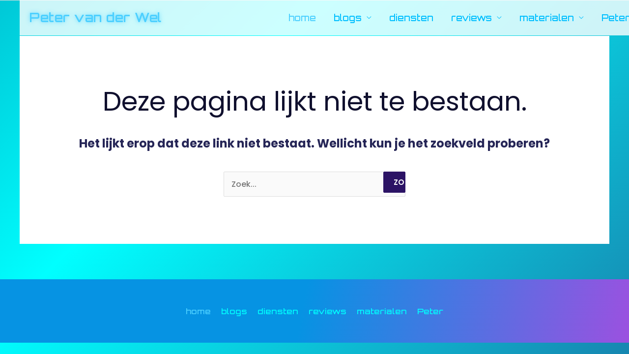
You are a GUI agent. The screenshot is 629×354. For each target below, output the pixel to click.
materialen (546, 17)
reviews (471, 17)
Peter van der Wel (95, 17)
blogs (348, 17)
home (302, 17)
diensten (411, 17)
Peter (430, 311)
